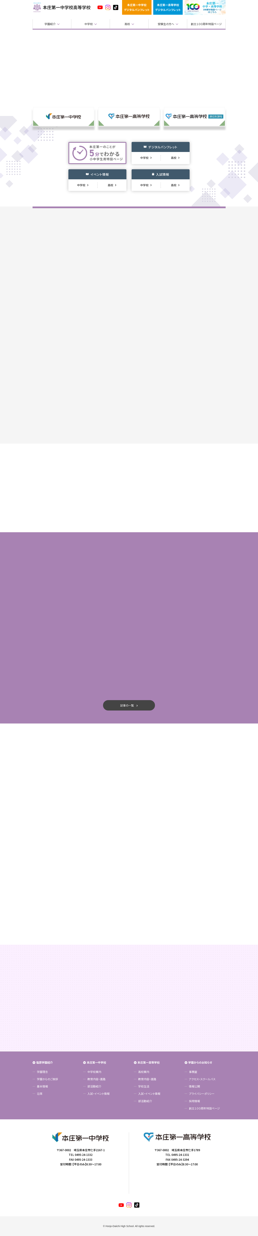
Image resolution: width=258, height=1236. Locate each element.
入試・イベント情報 (98, 1093)
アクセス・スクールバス (202, 1079)
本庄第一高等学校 (148, 1062)
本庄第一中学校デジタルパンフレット (137, 7)
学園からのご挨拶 (47, 1079)
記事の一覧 (127, 705)
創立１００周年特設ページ (206, 24)
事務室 (193, 1072)
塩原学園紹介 (44, 1062)
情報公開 (194, 1086)
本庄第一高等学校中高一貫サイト (62, 7)
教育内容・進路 (96, 1079)
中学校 (88, 24)
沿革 (39, 1093)
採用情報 (194, 1101)
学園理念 (42, 1072)
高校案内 (143, 1072)
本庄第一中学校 (96, 1062)
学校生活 (143, 1086)
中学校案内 (94, 1072)
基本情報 (42, 1086)
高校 (127, 24)
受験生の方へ (166, 24)
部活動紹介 (94, 1086)
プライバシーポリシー (202, 1093)
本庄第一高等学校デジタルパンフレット (168, 7)
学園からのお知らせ (200, 1062)
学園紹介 (50, 24)
